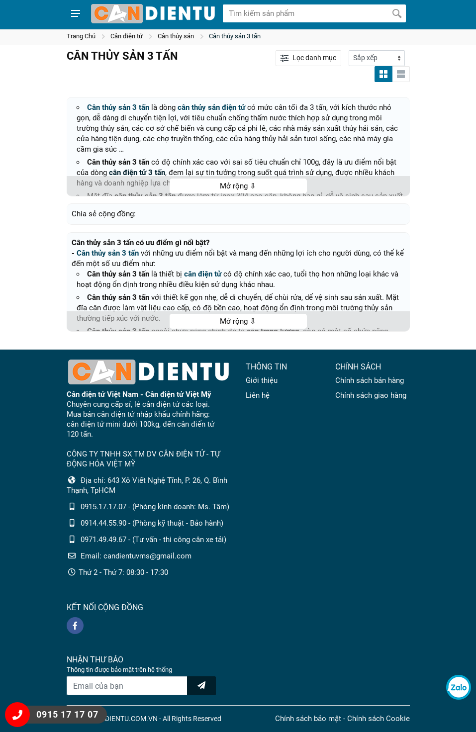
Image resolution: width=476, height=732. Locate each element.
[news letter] (201, 685)
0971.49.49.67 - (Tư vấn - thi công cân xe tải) (153, 539)
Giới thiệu (262, 380)
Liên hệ (258, 395)
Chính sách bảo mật (308, 718)
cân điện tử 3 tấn (137, 172)
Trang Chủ (81, 36)
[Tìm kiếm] (397, 13)
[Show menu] (76, 13)
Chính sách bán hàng (369, 380)
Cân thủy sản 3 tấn (235, 36)
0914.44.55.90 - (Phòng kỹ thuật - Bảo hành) (152, 523)
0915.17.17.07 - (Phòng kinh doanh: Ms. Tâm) (155, 506)
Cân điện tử (126, 36)
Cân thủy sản (176, 36)
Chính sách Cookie (378, 718)
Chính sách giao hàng (370, 395)
